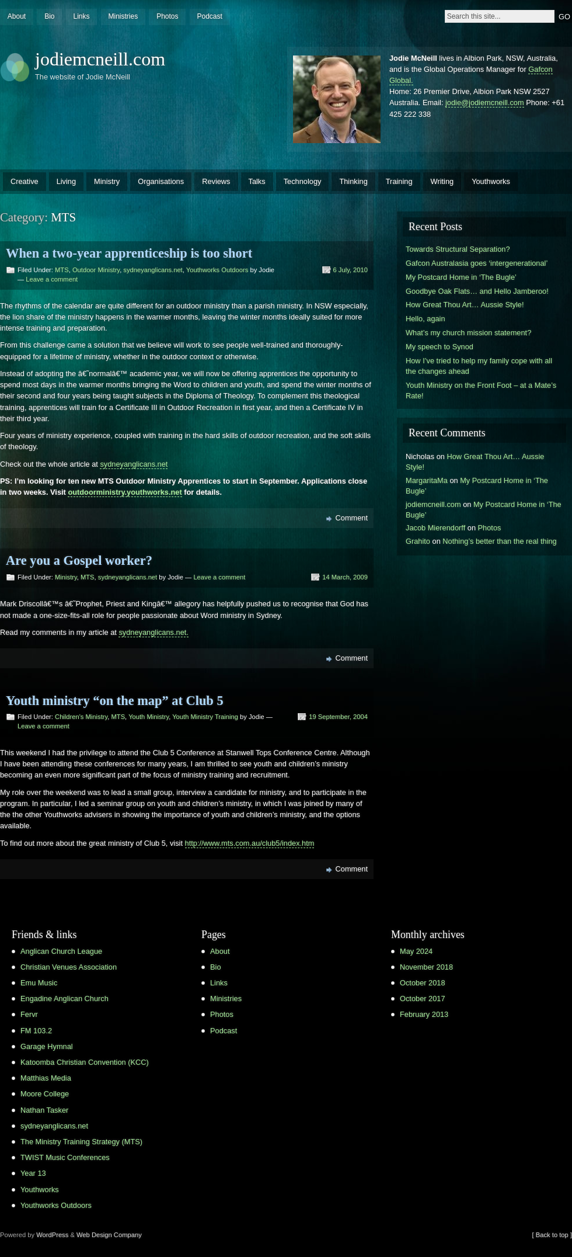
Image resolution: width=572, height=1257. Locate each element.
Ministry (107, 181)
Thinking (353, 181)
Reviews (216, 181)
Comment (352, 517)
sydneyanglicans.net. (153, 632)
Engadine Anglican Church (64, 998)
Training (399, 181)
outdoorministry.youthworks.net (125, 492)
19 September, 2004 (338, 716)
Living (66, 181)
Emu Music (38, 982)
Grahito (418, 541)
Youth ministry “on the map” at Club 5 (115, 700)
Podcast (209, 16)
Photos (167, 16)
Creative (25, 181)
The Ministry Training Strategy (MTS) (81, 1141)
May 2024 (416, 951)
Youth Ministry (148, 716)
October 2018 (422, 982)
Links (81, 16)
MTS (62, 269)
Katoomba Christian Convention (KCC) (84, 1062)
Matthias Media (45, 1078)
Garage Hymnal (46, 1046)
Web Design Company (109, 1234)
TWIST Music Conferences (65, 1157)
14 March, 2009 (345, 577)
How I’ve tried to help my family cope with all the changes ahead (479, 366)
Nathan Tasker (44, 1110)
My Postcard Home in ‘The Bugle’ (461, 277)
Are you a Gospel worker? (79, 560)
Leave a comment (52, 279)
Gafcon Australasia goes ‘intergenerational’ (476, 263)
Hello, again (425, 318)
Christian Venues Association (68, 967)
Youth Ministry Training (205, 716)
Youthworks (491, 181)
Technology (303, 181)
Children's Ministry (81, 716)
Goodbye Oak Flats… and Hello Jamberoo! (477, 291)
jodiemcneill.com (100, 59)
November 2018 (426, 967)
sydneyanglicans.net (152, 269)
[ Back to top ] (552, 1234)
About (17, 16)
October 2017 (422, 998)
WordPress (52, 1234)
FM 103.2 (36, 1030)
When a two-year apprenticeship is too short (129, 253)
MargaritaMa (427, 480)
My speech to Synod (439, 346)
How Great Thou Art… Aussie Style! (465, 304)
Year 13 (33, 1173)
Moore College (44, 1093)
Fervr (29, 1014)
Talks (257, 181)
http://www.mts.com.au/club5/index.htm (250, 843)
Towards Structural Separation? (458, 249)
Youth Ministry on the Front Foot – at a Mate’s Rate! (481, 390)
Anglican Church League (61, 951)
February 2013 (424, 1014)
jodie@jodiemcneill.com (484, 102)
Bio (49, 16)
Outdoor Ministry (96, 269)
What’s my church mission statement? (468, 332)
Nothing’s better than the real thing (499, 541)
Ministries (123, 16)
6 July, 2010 (350, 269)
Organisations (161, 181)
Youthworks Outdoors (217, 269)
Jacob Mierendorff (435, 527)
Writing (442, 181)
